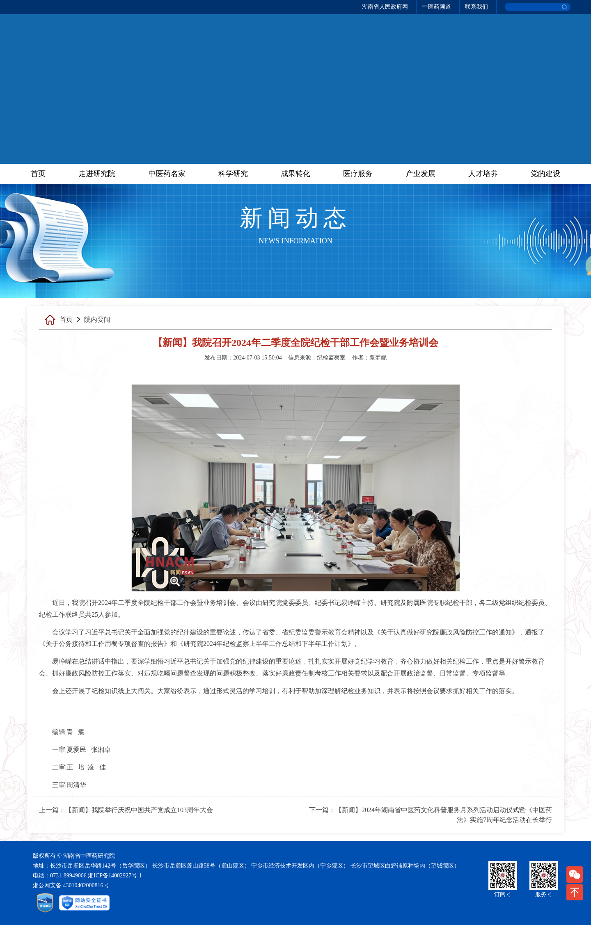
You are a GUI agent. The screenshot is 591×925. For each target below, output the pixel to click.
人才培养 (483, 173)
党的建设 (545, 173)
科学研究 (233, 173)
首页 (38, 173)
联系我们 (476, 7)
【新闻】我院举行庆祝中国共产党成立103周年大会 (139, 809)
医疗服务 (358, 173)
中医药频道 (436, 7)
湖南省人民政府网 (385, 7)
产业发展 (420, 173)
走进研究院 (96, 173)
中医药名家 (167, 173)
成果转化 (295, 173)
